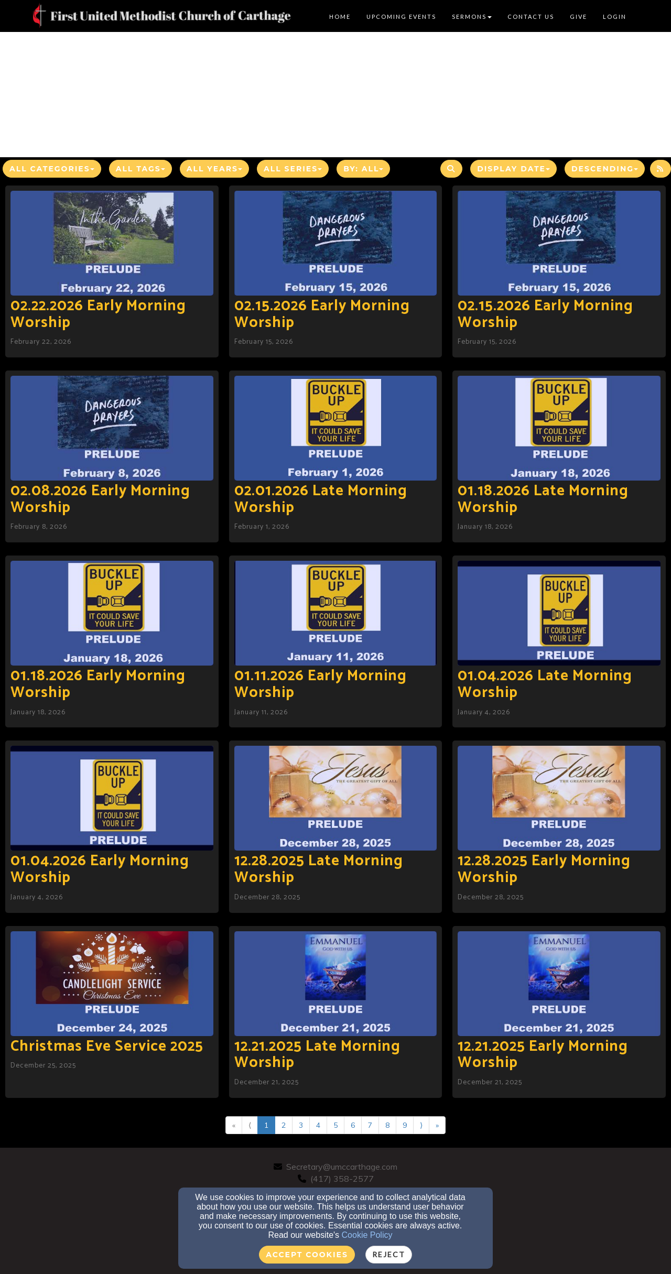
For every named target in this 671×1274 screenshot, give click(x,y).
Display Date (513, 168)
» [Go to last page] (437, 1125)
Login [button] (614, 16)
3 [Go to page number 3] (301, 1125)
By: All (363, 168)
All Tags (140, 168)
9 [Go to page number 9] (405, 1125)
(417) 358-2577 (342, 1178)
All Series (293, 168)
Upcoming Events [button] (401, 16)
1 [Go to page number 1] (266, 1125)
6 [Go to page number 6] (353, 1125)
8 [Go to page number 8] (387, 1125)
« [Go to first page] (233, 1125)
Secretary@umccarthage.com (341, 1166)
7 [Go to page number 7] (370, 1125)
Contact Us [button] (530, 16)
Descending (604, 168)
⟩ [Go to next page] (421, 1125)
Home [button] (340, 16)
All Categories (51, 168)
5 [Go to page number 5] (335, 1125)
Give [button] (578, 16)
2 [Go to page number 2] (284, 1125)
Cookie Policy (367, 1235)
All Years (214, 168)
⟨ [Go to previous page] (249, 1125)
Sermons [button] (472, 16)
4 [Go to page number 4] (318, 1125)
